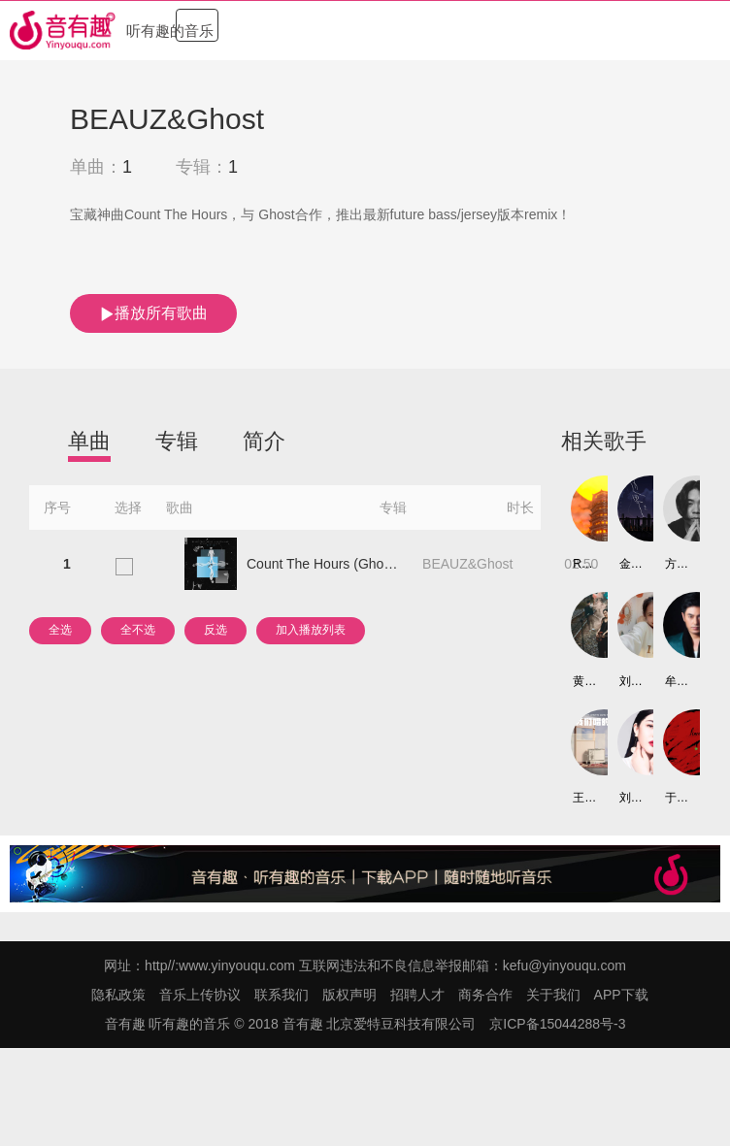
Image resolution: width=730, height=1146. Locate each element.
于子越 (676, 797)
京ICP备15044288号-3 (557, 1023)
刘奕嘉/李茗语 (630, 797)
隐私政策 (118, 994)
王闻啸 (584, 797)
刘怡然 (630, 681)
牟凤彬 (676, 681)
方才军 (676, 564)
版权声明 (349, 994)
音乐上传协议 (200, 994)
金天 (630, 564)
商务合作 (485, 994)
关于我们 (553, 994)
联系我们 (281, 994)
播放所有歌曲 (153, 313)
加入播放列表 (311, 630)
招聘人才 (417, 994)
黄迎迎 (584, 681)
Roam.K (584, 564)
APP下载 (621, 994)
